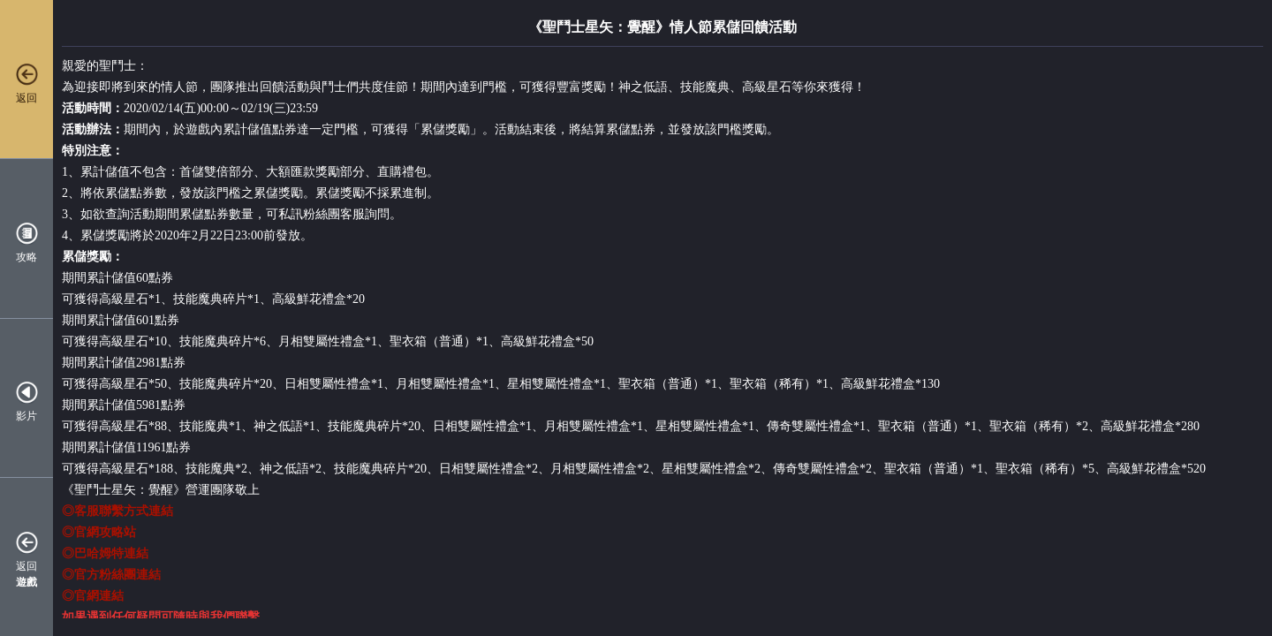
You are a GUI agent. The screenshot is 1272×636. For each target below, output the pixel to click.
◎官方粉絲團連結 (111, 574)
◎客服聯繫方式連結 (117, 511)
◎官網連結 (93, 595)
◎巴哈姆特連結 (105, 553)
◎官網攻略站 (99, 532)
